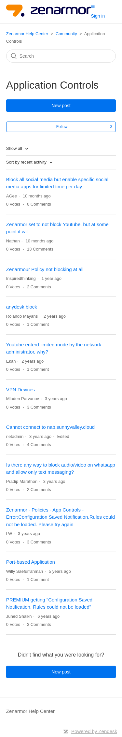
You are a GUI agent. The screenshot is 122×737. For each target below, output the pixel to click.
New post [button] (60, 105)
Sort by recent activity (27, 162)
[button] (93, 6)
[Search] (61, 56)
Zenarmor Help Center (27, 33)
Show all (14, 148)
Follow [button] (62, 126)
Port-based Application (30, 562)
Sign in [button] (98, 16)
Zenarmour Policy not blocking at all (45, 269)
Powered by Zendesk (94, 731)
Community (66, 33)
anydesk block (21, 307)
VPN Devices (20, 389)
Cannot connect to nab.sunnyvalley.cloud (50, 427)
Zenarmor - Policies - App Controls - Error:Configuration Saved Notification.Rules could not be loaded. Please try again (60, 517)
